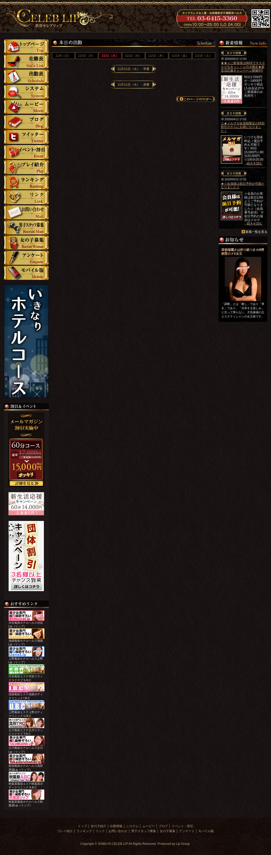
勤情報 (26, 76)
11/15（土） (203, 56)
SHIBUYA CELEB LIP (113, 844)
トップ (26, 46)
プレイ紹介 (26, 167)
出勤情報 (116, 826)
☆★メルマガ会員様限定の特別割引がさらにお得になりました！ (243, 127)
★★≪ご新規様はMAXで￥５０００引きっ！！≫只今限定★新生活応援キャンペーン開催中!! (243, 66)
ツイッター (26, 137)
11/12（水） (133, 56)
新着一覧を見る (256, 232)
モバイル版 (26, 273)
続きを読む (254, 163)
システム (26, 92)
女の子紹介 (26, 61)
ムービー (26, 107)
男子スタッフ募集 (26, 227)
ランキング (26, 182)
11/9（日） (63, 56)
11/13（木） (156, 56)
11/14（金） (180, 56)
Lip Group (183, 844)
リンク (26, 197)
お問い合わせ (26, 212)
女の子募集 (26, 242)
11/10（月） (86, 56)
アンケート (26, 258)
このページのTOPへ (195, 99)
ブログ (26, 122)
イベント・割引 (26, 152)
